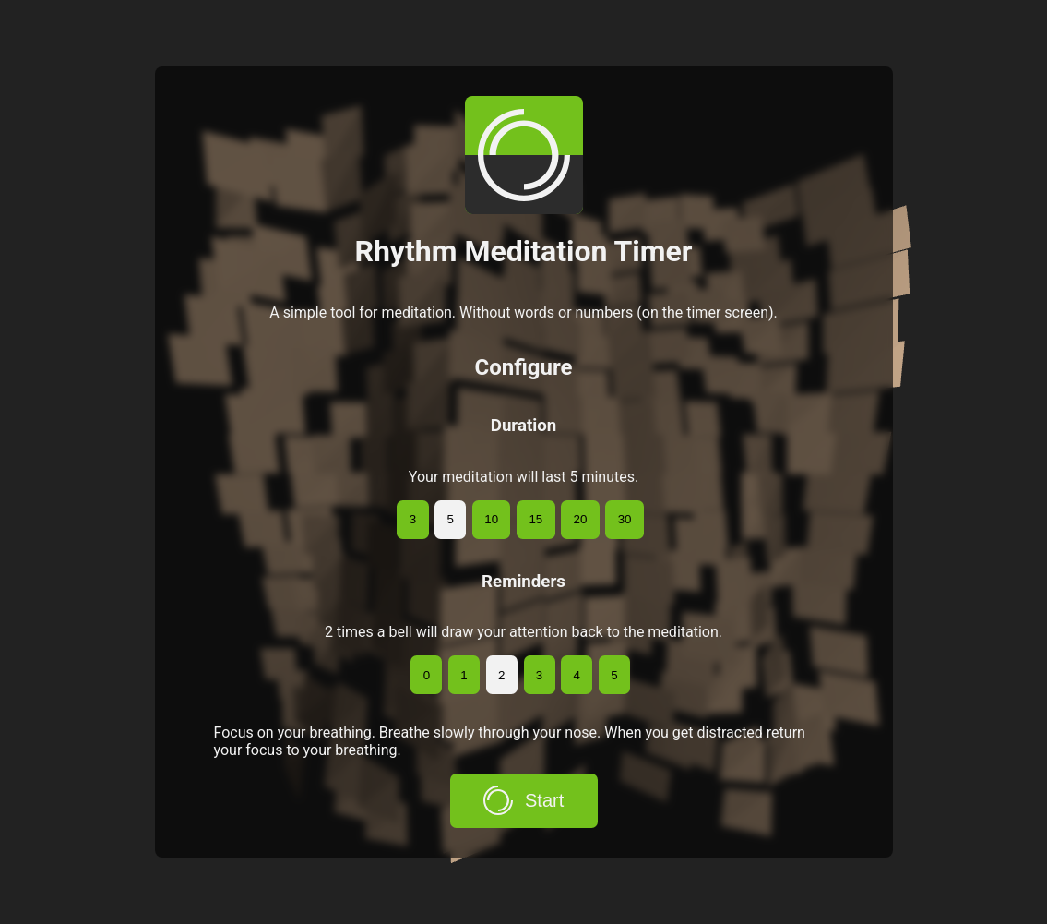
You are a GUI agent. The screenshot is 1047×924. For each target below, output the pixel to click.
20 (581, 519)
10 (491, 519)
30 (625, 519)
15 (535, 519)
